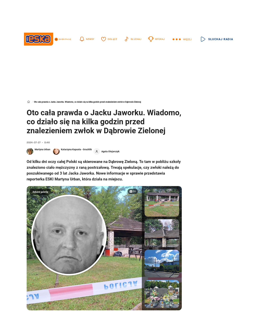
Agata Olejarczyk (110, 151)
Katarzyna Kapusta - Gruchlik (76, 149)
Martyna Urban (42, 149)
